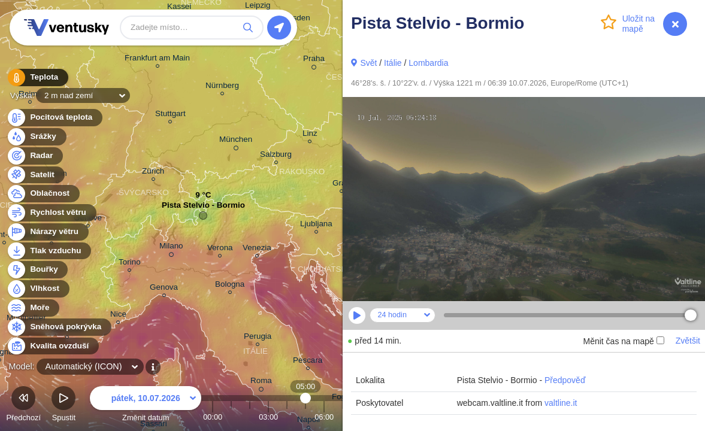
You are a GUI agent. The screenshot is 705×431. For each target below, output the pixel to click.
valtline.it (560, 403)
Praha (314, 60)
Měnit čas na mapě (623, 341)
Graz (341, 184)
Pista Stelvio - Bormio (203, 208)
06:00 (324, 416)
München (235, 141)
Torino (130, 263)
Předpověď (565, 380)
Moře (33, 308)
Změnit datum (145, 405)
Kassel (179, 8)
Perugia (257, 338)
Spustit (63, 405)
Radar (34, 156)
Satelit (35, 175)
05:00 (306, 416)
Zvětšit (688, 340)
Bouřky (37, 269)
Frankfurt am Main (157, 59)
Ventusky (64, 27)
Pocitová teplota (54, 117)
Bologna (229, 286)
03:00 (268, 416)
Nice (118, 315)
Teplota (37, 77)
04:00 (286, 416)
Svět (368, 63)
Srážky (36, 136)
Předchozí (23, 405)
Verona (220, 249)
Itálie (393, 63)
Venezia (257, 249)
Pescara (307, 362)
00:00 (212, 416)
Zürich (153, 172)
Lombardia (428, 63)
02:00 (249, 416)
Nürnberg (222, 87)
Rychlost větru (51, 212)
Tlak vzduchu (48, 251)
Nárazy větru (47, 232)
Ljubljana (316, 225)
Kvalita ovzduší (52, 346)
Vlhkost (37, 289)
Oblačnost (42, 193)
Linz (309, 135)
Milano (171, 247)
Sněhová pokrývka (58, 327)
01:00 (231, 416)
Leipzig (258, 7)
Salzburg (276, 156)
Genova (164, 289)
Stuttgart (170, 115)
